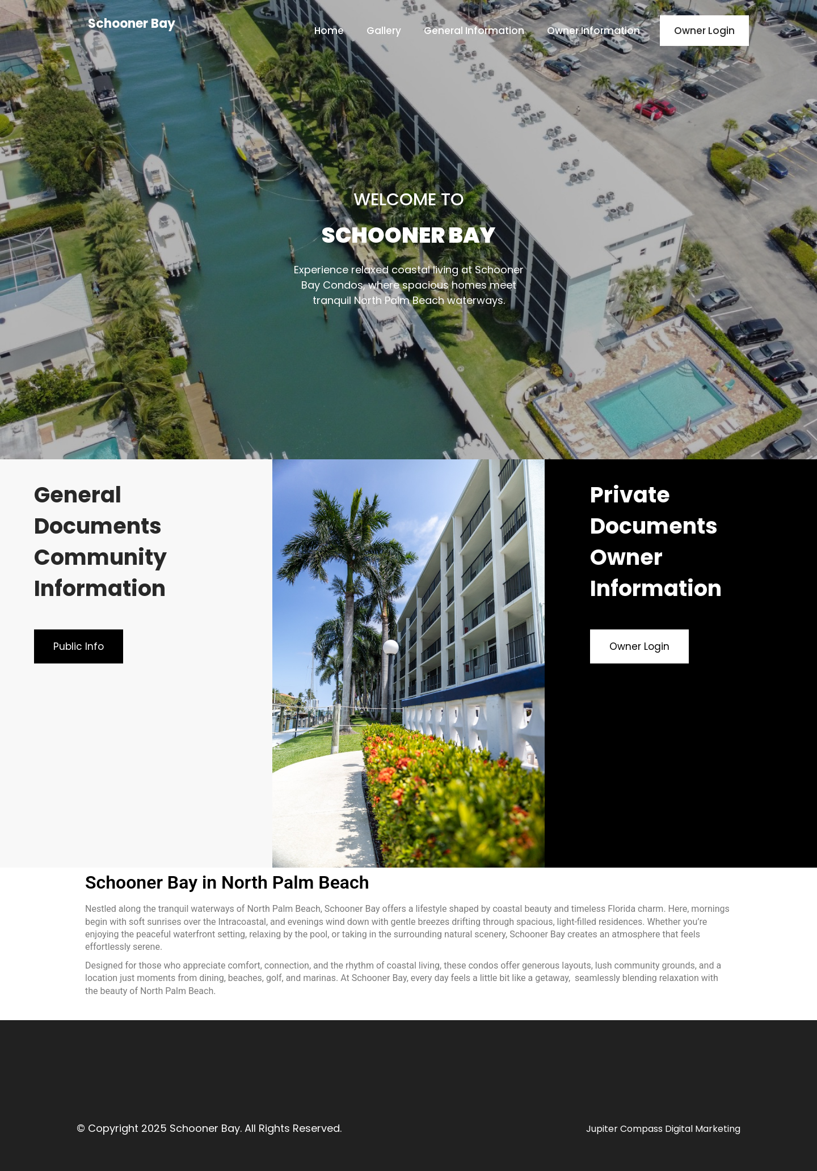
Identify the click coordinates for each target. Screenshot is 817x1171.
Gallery (384, 30)
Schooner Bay (131, 23)
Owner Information (593, 30)
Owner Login (704, 30)
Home (329, 30)
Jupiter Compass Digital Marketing (663, 1128)
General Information (474, 30)
